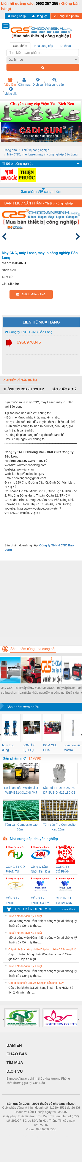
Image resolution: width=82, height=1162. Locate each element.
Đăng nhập (17, 16)
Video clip (10, 91)
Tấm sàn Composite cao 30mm (21, 827)
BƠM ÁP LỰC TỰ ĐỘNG (28, 748)
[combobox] (42, 60)
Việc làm (10, 82)
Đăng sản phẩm (66, 16)
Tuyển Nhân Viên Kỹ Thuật (25, 916)
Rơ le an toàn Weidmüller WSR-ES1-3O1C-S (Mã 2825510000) (21, 790)
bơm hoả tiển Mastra (73, 748)
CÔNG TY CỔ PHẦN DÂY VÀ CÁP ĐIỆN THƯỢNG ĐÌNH (65, 869)
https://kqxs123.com (61, 1135)
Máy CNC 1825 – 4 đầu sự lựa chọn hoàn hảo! (16, 690)
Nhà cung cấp (54, 82)
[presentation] (0, 734)
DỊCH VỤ (14, 1071)
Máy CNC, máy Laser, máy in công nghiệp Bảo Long (42, 154)
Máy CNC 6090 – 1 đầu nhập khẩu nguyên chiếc (37, 690)
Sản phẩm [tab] (20, 45)
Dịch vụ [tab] (65, 45)
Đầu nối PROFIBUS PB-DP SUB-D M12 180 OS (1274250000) (59, 790)
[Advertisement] (40, 601)
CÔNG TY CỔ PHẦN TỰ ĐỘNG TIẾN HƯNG (15, 869)
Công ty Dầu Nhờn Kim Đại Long (40, 869)
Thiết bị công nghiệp (35, 150)
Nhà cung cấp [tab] (43, 45)
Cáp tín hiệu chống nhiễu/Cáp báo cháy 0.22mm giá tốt (42, 949)
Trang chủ (10, 150)
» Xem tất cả (68, 909)
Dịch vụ (38, 82)
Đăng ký (39, 16)
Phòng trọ (13, 1135)
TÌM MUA (14, 1063)
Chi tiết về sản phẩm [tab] (20, 380)
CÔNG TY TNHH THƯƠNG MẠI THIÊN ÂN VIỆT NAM (15, 900)
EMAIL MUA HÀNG (31, 294)
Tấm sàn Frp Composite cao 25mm (59, 827)
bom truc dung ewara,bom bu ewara (9, 748)
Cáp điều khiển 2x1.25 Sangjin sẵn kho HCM (36, 982)
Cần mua (24, 82)
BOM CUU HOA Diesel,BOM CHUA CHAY (52, 748)
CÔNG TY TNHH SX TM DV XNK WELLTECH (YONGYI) (40, 900)
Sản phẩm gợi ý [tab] (64, 389)
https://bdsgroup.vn (35, 1135)
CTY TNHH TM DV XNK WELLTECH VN (64, 900)
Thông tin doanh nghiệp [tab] (23, 389)
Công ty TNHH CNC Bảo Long (28, 332)
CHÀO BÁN (16, 1054)
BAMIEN (14, 1045)
